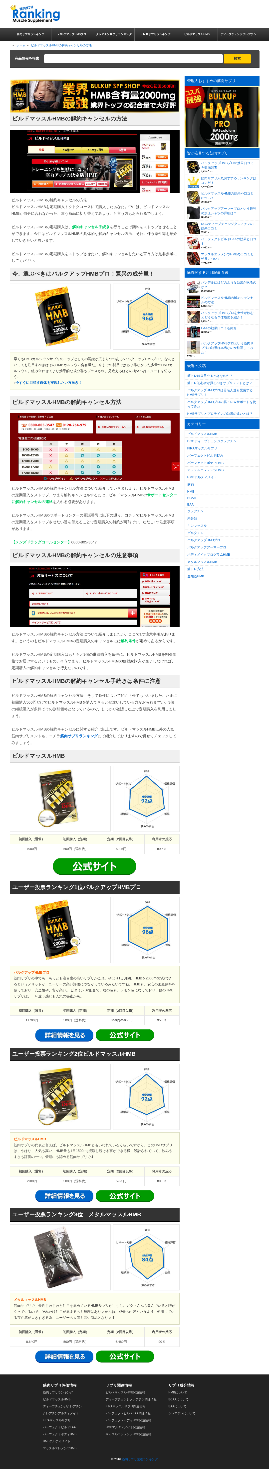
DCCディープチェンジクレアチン (212, 441)
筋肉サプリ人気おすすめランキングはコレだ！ (228, 180)
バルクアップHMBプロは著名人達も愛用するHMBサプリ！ (220, 392)
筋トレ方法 (195, 569)
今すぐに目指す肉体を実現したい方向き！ (48, 383)
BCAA (191, 498)
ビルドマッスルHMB (202, 434)
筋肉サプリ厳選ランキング (140, 1459)
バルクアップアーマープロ (206, 547)
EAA (190, 504)
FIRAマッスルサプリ (202, 448)
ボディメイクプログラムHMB (208, 554)
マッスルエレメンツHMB (205, 470)
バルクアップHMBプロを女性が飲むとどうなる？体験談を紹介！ (227, 315)
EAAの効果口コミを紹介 (219, 328)
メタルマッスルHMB (202, 562)
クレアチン (195, 511)
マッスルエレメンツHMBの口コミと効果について (227, 256)
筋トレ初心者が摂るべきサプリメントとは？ (219, 383)
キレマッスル (197, 525)
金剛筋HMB (195, 576)
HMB (191, 491)
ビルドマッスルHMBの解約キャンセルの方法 (227, 300)
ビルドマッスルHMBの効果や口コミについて (227, 196)
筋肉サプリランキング (79, 736)
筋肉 (190, 484)
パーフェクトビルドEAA (205, 455)
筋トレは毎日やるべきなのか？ (210, 376)
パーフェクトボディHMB (205, 463)
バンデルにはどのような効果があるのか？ (228, 285)
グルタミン (195, 533)
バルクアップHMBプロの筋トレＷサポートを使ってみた (221, 404)
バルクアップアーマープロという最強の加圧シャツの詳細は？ (228, 211)
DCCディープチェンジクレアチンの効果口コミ (227, 226)
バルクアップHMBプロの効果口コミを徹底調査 (227, 165)
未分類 (192, 518)
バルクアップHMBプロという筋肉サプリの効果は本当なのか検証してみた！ (227, 347)
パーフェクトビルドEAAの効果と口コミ (228, 241)
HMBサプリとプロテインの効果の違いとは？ (220, 414)
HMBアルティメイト (202, 477)
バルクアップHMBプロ (204, 540)
